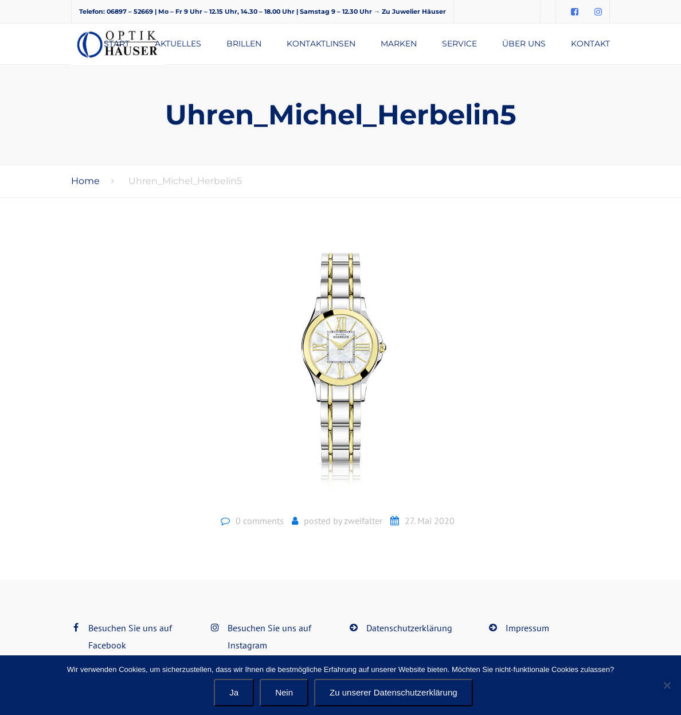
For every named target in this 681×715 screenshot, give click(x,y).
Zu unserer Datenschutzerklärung (393, 692)
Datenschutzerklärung (409, 628)
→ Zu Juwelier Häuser (410, 11)
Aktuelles (178, 43)
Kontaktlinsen (321, 43)
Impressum (527, 628)
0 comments (260, 520)
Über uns (524, 43)
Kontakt (590, 43)
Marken (399, 43)
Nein (284, 692)
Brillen (243, 43)
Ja (233, 692)
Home (85, 180)
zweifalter (363, 520)
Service (459, 43)
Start (117, 43)
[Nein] (666, 685)
